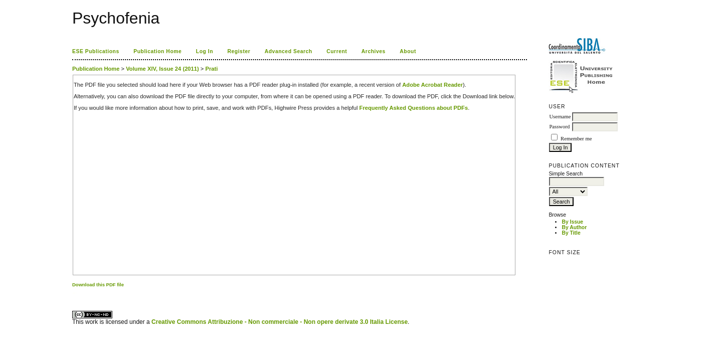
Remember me (576, 138)
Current (336, 51)
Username (560, 116)
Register (239, 51)
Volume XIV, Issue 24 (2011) (162, 69)
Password (559, 126)
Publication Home (157, 51)
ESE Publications (95, 51)
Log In (204, 51)
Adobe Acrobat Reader (432, 85)
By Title (571, 233)
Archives (374, 51)
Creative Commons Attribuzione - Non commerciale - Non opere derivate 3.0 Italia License (279, 321)
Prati (212, 69)
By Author (574, 227)
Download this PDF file (98, 284)
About (408, 51)
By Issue (572, 222)
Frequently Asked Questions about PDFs (413, 108)
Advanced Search (288, 51)
